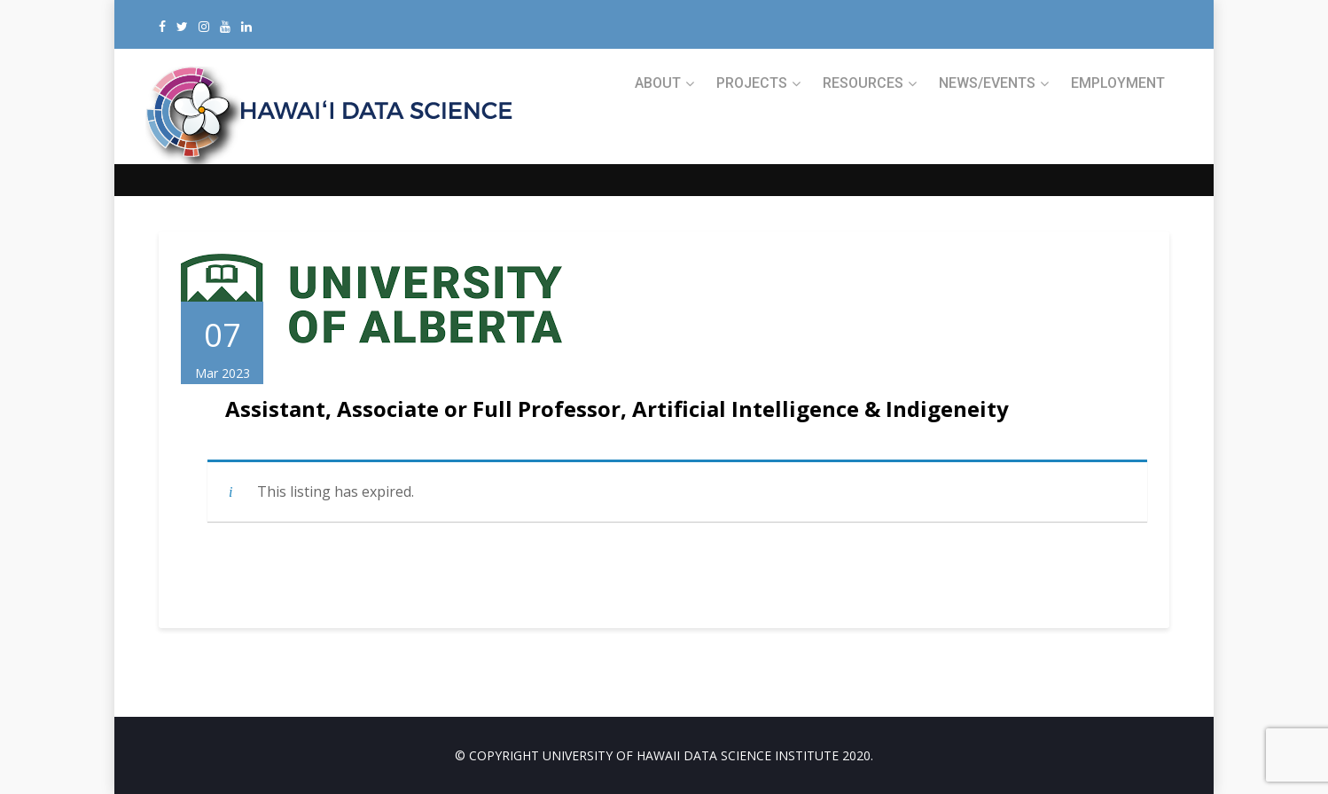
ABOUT (658, 83)
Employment (1118, 83)
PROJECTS (751, 83)
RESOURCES (863, 83)
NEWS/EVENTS (987, 83)
